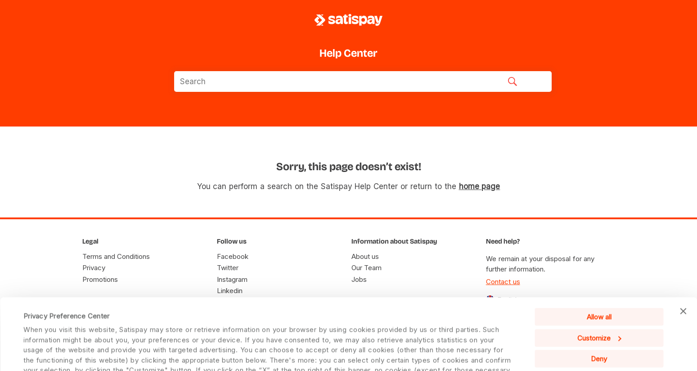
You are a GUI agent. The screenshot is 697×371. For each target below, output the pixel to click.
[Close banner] (683, 259)
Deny (599, 306)
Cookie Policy (462, 348)
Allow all (599, 264)
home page (479, 186)
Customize (599, 285)
